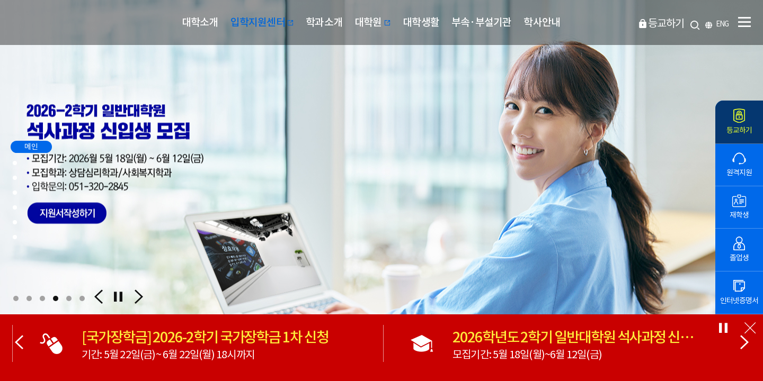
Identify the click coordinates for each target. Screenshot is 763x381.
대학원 (372, 22)
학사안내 (542, 22)
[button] (16, 298)
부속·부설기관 (481, 22)
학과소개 (324, 22)
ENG (722, 24)
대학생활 (421, 22)
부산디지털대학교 (65, 22)
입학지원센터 (262, 22)
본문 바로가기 (0, 0)
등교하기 (666, 23)
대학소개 (200, 22)
